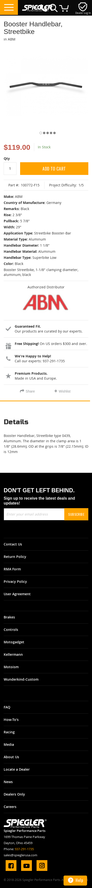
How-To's (11, 719)
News (8, 781)
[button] (39, 132)
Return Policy (15, 556)
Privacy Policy (15, 581)
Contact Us (13, 544)
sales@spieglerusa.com (20, 855)
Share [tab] (30, 391)
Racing (9, 732)
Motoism (11, 667)
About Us (11, 757)
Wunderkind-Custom (21, 679)
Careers (10, 806)
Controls (11, 629)
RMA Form (12, 569)
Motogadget (14, 642)
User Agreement (17, 594)
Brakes (9, 617)
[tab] (46, 423)
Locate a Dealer (17, 769)
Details (16, 422)
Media (9, 744)
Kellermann (13, 654)
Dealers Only (14, 794)
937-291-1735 (24, 849)
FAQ (7, 707)
